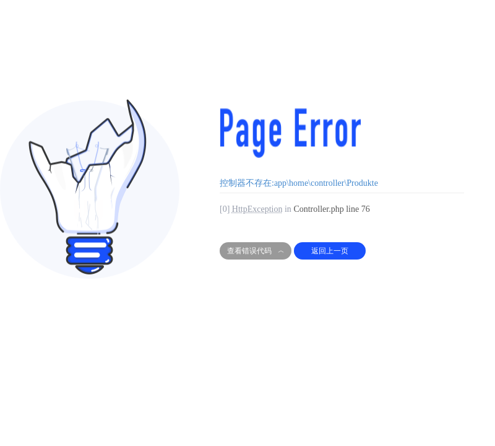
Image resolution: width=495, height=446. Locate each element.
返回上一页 (329, 251)
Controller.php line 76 (331, 209)
